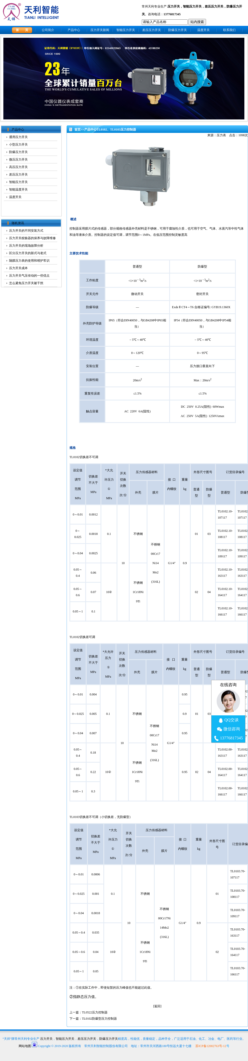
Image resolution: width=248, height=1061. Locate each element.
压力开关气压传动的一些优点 (29, 275)
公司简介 (48, 30)
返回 (157, 1006)
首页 (77, 129)
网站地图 (25, 1046)
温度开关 (203, 30)
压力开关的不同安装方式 (26, 230)
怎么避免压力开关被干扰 (26, 283)
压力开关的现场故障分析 (26, 245)
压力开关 (173, 6)
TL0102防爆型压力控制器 (99, 1018)
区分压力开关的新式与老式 (27, 253)
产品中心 (74, 30)
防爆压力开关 (177, 30)
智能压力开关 (192, 6)
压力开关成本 (18, 268)
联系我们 (229, 30)
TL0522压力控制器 (95, 1012)
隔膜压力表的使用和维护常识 (29, 260)
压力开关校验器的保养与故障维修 (32, 238)
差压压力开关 (214, 6)
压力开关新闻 (99, 30)
